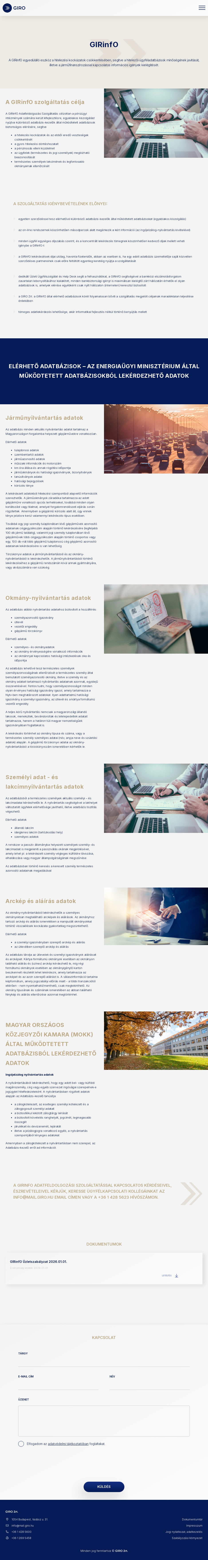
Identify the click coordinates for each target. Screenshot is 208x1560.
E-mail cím (25, 1376)
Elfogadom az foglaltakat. (66, 1444)
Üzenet (23, 1399)
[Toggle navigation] (202, 8)
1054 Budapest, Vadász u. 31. (27, 1519)
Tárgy (23, 1353)
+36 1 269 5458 (18, 1538)
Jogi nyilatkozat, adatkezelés (183, 1531)
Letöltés (170, 1276)
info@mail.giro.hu (20, 1525)
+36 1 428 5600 (18, 1531)
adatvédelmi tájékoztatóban (68, 1444)
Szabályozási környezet (187, 1538)
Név (112, 1376)
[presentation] (52, 1463)
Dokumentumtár (192, 1519)
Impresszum (194, 1525)
